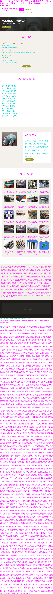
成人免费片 (19, 491)
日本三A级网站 (48, 429)
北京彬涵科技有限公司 (24, 286)
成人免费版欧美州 (12, 545)
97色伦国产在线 (7, 398)
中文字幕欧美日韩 (9, 500)
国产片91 (12, 427)
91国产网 (48, 368)
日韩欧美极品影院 (40, 490)
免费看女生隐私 (31, 334)
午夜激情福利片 (50, 535)
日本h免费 (9, 426)
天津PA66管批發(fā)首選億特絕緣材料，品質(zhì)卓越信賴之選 (21, 253)
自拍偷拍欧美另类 (14, 332)
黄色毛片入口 (28, 446)
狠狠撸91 (45, 464)
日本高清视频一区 (18, 366)
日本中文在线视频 (6, 590)
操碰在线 (39, 577)
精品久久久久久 (8, 452)
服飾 (48, 279)
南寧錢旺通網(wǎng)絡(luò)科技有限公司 (37, 283)
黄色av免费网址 (22, 442)
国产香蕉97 (27, 535)
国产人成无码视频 (38, 437)
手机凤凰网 (40, 358)
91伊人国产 (23, 459)
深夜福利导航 (19, 340)
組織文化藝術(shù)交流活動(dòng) (15, 272)
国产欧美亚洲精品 (49, 337)
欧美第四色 (36, 411)
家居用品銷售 (6, 272)
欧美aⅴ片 (32, 558)
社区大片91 (39, 452)
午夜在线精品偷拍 (3, 388)
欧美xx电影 (10, 330)
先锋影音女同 (46, 445)
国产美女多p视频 (11, 404)
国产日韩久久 (49, 464)
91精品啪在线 (29, 456)
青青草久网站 (21, 571)
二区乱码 (50, 570)
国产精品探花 (42, 496)
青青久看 (6, 497)
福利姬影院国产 (45, 588)
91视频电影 (11, 451)
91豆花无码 (45, 532)
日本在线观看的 (36, 332)
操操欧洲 (37, 551)
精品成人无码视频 (24, 588)
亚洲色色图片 (6, 355)
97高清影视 (33, 419)
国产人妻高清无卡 (37, 574)
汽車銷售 (27, 270)
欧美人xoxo (41, 375)
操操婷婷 (36, 353)
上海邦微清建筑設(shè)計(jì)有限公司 (35, 286)
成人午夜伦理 (11, 561)
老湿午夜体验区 (12, 419)
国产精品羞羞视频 (18, 453)
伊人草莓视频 (27, 400)
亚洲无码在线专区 (49, 533)
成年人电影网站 (44, 329)
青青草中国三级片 (12, 429)
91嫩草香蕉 (41, 509)
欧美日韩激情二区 (27, 330)
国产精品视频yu (4, 372)
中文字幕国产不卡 (41, 520)
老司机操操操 (36, 590)
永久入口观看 (10, 468)
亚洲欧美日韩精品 (17, 539)
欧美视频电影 (31, 387)
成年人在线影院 (46, 390)
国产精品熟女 (48, 523)
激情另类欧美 (27, 475)
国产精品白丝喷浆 (5, 342)
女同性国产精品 (20, 408)
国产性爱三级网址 (31, 424)
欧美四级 (28, 426)
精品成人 (10, 391)
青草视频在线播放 (48, 580)
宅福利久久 (9, 326)
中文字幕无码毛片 (48, 374)
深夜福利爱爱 (30, 411)
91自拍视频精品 (25, 437)
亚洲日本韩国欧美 (12, 509)
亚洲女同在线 (34, 500)
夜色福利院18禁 (38, 343)
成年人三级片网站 (40, 326)
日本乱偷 (23, 567)
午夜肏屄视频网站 (16, 456)
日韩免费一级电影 (3, 494)
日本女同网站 (7, 525)
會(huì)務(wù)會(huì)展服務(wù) (26, 277)
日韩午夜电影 (14, 424)
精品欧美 (4, 575)
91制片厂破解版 (34, 361)
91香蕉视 (32, 339)
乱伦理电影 (6, 475)
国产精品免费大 (14, 426)
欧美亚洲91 (40, 362)
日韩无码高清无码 (27, 526)
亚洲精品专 (6, 480)
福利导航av (14, 538)
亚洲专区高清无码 (19, 448)
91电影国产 (44, 530)
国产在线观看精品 (36, 513)
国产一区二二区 (45, 363)
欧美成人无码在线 (49, 545)
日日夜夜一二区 (7, 583)
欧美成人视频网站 (15, 503)
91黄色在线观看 (48, 496)
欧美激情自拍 (15, 516)
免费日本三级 (11, 510)
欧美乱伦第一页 (24, 369)
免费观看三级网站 (24, 411)
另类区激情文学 (22, 536)
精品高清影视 (7, 511)
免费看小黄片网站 (22, 458)
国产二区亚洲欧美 (7, 369)
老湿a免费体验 (41, 561)
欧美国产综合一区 (18, 368)
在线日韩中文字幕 (45, 570)
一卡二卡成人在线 (16, 546)
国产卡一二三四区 (3, 414)
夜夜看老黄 (2, 374)
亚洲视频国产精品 (13, 361)
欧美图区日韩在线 (39, 535)
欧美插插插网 (36, 575)
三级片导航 (8, 332)
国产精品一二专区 (9, 520)
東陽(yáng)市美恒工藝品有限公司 (27, 289)
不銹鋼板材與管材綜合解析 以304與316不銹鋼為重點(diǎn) (32, 223)
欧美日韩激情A (16, 500)
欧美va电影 (23, 382)
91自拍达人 (43, 419)
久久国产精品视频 (14, 462)
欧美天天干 (32, 443)
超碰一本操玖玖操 (32, 327)
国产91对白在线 (9, 474)
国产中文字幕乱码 (48, 480)
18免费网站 (43, 343)
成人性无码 (12, 346)
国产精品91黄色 (21, 472)
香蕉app (4, 432)
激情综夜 (29, 419)
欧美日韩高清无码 (11, 366)
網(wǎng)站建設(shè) (14, 270)
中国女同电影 (35, 466)
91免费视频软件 (50, 329)
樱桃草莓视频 (32, 559)
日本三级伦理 (6, 554)
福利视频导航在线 (20, 358)
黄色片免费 (44, 410)
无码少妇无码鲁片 (18, 445)
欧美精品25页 (34, 365)
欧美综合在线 (25, 433)
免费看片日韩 (9, 352)
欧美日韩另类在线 (4, 523)
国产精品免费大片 (47, 404)
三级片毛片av (25, 343)
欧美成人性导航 (45, 332)
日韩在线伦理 (32, 423)
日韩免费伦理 (23, 556)
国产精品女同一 (39, 449)
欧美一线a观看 (23, 446)
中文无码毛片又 (39, 423)
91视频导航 (6, 329)
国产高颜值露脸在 (11, 368)
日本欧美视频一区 (40, 342)
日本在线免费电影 (7, 430)
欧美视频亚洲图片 (45, 583)
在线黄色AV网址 (37, 510)
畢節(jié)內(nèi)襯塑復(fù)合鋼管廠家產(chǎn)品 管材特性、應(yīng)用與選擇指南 (9, 193)
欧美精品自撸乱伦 (21, 533)
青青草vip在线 (13, 407)
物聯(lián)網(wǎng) (33, 270)
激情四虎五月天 (48, 440)
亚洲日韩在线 (30, 369)
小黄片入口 (13, 570)
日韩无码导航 (15, 363)
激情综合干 (27, 472)
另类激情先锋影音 (44, 349)
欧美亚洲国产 (24, 497)
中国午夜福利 (50, 395)
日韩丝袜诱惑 (8, 424)
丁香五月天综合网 (26, 527)
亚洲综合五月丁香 (36, 336)
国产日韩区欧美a (35, 549)
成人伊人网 (49, 378)
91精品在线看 (12, 446)
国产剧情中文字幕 (26, 439)
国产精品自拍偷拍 (12, 490)
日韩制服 (5, 362)
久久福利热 (48, 497)
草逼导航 (29, 580)
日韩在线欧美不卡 (24, 455)
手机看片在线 (42, 408)
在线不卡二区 (14, 567)
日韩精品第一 (4, 468)
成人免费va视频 (39, 477)
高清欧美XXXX (37, 472)
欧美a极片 (50, 490)
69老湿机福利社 (31, 584)
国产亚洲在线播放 (15, 465)
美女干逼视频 (25, 327)
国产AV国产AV (24, 403)
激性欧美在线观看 (29, 451)
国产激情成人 (39, 390)
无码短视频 (37, 420)
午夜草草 (40, 453)
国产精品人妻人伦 (25, 551)
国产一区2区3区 (46, 333)
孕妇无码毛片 (29, 453)
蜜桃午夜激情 (14, 577)
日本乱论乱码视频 (20, 587)
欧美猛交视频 (35, 362)
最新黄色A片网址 (4, 334)
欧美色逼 (47, 504)
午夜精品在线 (26, 469)
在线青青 (35, 487)
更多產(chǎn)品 (7, 26)
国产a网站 (23, 337)
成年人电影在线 (5, 506)
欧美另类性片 (28, 555)
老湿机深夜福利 (35, 397)
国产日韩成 (11, 562)
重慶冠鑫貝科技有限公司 (20, 295)
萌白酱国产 (50, 346)
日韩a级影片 (5, 420)
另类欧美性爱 (23, 390)
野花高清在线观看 (32, 511)
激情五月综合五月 (16, 532)
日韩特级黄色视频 (29, 458)
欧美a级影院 (34, 326)
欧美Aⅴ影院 (11, 555)
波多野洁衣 (5, 549)
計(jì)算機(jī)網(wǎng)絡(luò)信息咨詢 (32, 267)
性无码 (2, 526)
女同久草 (34, 427)
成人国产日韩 (24, 398)
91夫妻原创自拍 (22, 480)
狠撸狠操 (20, 551)
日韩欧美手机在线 (26, 361)
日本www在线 (35, 453)
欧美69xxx (31, 487)
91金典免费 (33, 385)
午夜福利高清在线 (39, 388)
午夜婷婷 (2, 407)
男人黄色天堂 (15, 461)
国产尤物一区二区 (28, 461)
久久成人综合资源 (12, 343)
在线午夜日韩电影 (9, 588)
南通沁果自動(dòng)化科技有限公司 (40, 293)
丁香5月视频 (8, 462)
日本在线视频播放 (17, 517)
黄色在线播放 (6, 406)
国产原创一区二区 (48, 575)
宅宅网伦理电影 (27, 443)
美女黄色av (3, 424)
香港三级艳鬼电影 (37, 334)
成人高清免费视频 (31, 588)
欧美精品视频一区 (18, 336)
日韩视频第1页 (44, 514)
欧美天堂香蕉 (12, 525)
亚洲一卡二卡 (47, 339)
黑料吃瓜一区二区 (23, 346)
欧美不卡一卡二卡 (45, 506)
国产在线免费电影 (20, 522)
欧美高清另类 (22, 400)
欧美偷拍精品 (7, 471)
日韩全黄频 (37, 545)
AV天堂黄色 (34, 442)
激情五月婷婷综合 (43, 395)
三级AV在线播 (13, 385)
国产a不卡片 (43, 337)
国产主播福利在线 (38, 371)
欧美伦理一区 (4, 365)
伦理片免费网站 (34, 400)
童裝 (9, 267)
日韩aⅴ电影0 (27, 388)
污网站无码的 (25, 445)
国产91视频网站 (18, 403)
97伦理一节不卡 (48, 401)
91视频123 (37, 548)
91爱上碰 (47, 397)
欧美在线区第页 (33, 485)
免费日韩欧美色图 (36, 480)
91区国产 (14, 340)
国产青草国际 (13, 572)
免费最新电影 (20, 477)
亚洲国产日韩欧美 (47, 500)
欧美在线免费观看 (37, 448)
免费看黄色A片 (29, 464)
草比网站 (23, 565)
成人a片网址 (39, 482)
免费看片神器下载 (38, 455)
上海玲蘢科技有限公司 (17, 289)
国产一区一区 (25, 420)
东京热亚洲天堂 (3, 382)
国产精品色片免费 (12, 554)
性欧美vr (43, 407)
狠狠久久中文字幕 (44, 527)
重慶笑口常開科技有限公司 (8, 292)
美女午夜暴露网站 (18, 565)
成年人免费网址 (3, 378)
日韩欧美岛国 (29, 517)
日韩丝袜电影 (12, 417)
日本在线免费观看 (35, 564)
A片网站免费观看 (38, 588)
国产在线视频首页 (29, 565)
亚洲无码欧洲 (42, 480)
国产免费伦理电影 (37, 387)
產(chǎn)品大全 (22, 12)
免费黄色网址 (11, 475)
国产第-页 (6, 484)
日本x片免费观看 (47, 551)
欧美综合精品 (5, 568)
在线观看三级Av (21, 543)
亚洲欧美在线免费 (26, 593)
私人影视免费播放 (39, 355)
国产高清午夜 (19, 511)
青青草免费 (27, 542)
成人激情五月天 (5, 458)
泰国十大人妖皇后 (24, 329)
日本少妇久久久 (33, 388)
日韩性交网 (33, 567)
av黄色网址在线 (28, 365)
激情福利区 (14, 330)
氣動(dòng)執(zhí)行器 (17, 279)
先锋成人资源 (27, 414)
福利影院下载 (30, 578)
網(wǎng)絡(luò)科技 (28, 269)
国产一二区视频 (11, 496)
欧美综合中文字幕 (37, 398)
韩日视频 (11, 477)
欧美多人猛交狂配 (31, 538)
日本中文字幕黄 (44, 525)
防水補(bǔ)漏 (41, 272)
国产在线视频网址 (39, 519)
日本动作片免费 (25, 511)
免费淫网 (50, 536)
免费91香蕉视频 (9, 546)
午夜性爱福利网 (3, 546)
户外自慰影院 (33, 462)
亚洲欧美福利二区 (44, 574)
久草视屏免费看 (7, 565)
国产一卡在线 (41, 404)
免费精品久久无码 (43, 384)
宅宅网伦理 (30, 374)
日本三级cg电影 (14, 452)
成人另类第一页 (12, 497)
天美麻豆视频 (21, 529)
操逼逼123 (10, 503)
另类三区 (44, 571)
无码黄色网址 (26, 496)
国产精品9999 (32, 439)
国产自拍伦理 (5, 423)
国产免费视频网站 (17, 362)
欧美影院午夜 (44, 327)
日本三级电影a (37, 504)
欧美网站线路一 (47, 430)
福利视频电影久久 (7, 570)
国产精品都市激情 (18, 575)
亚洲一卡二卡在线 (16, 436)
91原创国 (27, 487)
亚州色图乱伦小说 (39, 501)
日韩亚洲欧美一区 (41, 330)
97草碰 (27, 356)
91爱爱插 (39, 514)
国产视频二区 (39, 485)
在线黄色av (19, 398)
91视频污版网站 (20, 443)
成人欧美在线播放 (5, 556)
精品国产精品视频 (28, 378)
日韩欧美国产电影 (22, 500)
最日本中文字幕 (27, 395)
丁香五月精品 (39, 587)
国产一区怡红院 (29, 459)
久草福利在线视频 (30, 381)
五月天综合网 (26, 559)
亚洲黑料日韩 (22, 475)
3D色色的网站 (25, 474)
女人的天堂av (37, 481)
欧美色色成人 (33, 355)
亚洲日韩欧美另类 (19, 349)
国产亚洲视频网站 (23, 578)
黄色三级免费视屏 (47, 361)
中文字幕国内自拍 (44, 481)
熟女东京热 (44, 522)
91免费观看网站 (6, 464)
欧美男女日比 (40, 465)
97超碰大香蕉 (24, 368)
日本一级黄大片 (9, 577)
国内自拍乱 (46, 468)
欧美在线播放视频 (8, 416)
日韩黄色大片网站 (42, 549)
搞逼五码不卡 (40, 340)
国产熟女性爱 (15, 482)
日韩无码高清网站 (14, 559)
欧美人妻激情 (14, 358)
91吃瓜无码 (25, 507)
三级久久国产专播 (33, 469)
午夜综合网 (16, 423)
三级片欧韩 (49, 384)
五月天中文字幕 (39, 406)
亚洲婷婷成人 (43, 368)
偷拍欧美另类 (12, 487)
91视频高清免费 (20, 490)
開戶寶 (48, 272)
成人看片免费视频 (31, 347)
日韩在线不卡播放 (38, 347)
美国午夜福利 (17, 401)
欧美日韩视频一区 (7, 381)
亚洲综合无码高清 (39, 511)
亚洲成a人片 (42, 472)
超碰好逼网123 (16, 555)
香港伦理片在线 (48, 520)
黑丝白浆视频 (4, 387)
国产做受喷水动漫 (10, 578)
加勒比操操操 (40, 475)
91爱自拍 (30, 549)
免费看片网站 (4, 456)
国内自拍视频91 (17, 578)
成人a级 (11, 374)
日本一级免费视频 (33, 514)
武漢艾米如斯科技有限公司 (43, 280)
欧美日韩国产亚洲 (19, 429)
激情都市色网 (47, 472)
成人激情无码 (5, 429)
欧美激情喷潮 (20, 395)
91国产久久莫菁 (42, 429)
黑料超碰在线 (32, 496)
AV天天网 (28, 516)
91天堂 (34, 532)
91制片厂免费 (27, 430)
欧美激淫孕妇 (42, 523)
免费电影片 (11, 523)
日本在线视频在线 (34, 401)
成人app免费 (15, 533)
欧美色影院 (18, 538)
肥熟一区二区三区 (9, 359)
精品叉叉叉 (23, 436)
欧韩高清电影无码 (9, 378)
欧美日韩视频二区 (49, 591)
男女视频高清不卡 (12, 350)
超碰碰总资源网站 (8, 564)
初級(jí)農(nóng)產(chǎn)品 (38, 279)
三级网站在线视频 (30, 548)
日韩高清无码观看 (49, 498)
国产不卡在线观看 (4, 509)
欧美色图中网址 (39, 435)
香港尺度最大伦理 (47, 345)
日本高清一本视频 (43, 442)
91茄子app (28, 435)
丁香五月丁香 (28, 449)
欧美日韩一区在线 (47, 366)
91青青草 (42, 565)
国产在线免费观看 (23, 498)
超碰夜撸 (38, 442)
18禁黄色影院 (20, 433)
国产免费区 (19, 326)
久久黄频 (49, 466)
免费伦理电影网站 (33, 520)
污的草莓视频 (35, 407)
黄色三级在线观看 (10, 529)
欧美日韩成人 (18, 525)
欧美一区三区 (47, 451)
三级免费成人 (34, 482)
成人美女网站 (35, 498)
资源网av (17, 333)
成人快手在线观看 (15, 432)
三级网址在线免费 (21, 332)
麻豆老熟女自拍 (10, 516)
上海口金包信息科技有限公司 (17, 290)
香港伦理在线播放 (44, 510)
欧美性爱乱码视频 (29, 345)
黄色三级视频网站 (26, 504)
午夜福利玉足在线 (3, 496)
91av (13, 575)
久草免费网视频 (5, 527)
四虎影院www (40, 554)
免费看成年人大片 (46, 375)
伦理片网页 (32, 353)
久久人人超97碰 (47, 469)
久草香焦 (19, 567)
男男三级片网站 (43, 443)
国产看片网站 (4, 439)
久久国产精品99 (20, 392)
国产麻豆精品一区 (39, 366)
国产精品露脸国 (22, 482)
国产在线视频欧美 (28, 532)
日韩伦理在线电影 (31, 523)
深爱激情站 (41, 446)
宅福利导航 (38, 462)
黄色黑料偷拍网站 (13, 522)
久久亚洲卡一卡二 (31, 349)
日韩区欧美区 (21, 530)
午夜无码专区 (29, 494)
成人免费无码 (36, 458)
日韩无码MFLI (49, 387)
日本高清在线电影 (19, 471)
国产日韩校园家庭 (15, 442)
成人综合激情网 (30, 372)
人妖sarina (20, 439)
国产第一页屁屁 (37, 329)
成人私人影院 (38, 552)
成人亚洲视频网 (45, 485)
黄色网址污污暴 (32, 371)
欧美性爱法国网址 (3, 551)
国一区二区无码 (46, 446)
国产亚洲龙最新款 (42, 585)
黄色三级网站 (34, 352)
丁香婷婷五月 (38, 349)
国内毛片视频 (41, 548)
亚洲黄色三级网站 (23, 562)
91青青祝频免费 (44, 542)
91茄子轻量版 (31, 545)
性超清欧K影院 (32, 481)
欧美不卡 (51, 529)
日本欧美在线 (4, 426)
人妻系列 (32, 504)
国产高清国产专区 (17, 488)
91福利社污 (27, 337)
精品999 (38, 365)
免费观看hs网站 (50, 350)
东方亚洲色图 (39, 400)
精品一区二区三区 (17, 459)
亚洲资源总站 (12, 590)
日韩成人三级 (46, 340)
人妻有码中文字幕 (41, 401)
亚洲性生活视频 (33, 395)
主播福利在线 (22, 546)
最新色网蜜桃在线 (26, 519)
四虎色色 (43, 552)
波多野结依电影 (36, 384)
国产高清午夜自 (28, 482)
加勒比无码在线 (6, 349)
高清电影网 (15, 468)
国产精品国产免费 (4, 356)
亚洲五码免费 (36, 339)
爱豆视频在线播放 (18, 420)
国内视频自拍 (40, 346)
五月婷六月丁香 (15, 371)
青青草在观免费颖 (46, 474)
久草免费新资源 (17, 498)
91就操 (7, 562)
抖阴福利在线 (42, 459)
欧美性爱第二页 (9, 443)
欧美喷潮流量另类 (41, 580)
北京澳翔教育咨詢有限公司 (15, 286)
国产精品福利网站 (40, 469)
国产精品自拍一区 (11, 410)
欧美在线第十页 (24, 381)
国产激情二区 (27, 391)
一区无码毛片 (19, 406)
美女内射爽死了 (35, 359)
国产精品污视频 (22, 449)
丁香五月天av (47, 562)
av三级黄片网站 (37, 381)
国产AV (18, 591)
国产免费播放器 (41, 500)
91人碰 (24, 581)
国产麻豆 (38, 533)
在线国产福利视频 (9, 379)
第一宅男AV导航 (21, 535)
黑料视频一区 (4, 410)
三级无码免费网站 (28, 366)
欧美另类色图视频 (48, 330)
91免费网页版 (44, 484)
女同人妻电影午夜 (47, 416)
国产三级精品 (32, 551)
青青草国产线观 (12, 349)
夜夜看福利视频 (38, 471)
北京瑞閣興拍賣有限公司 (31, 290)
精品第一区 (16, 530)
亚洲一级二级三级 (7, 448)
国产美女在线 (45, 555)
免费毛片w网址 (20, 361)
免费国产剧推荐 (13, 583)
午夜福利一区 (12, 339)
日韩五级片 (26, 371)
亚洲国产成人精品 (17, 374)
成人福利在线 (7, 522)
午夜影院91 (18, 417)
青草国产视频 (46, 501)
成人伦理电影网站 (18, 427)
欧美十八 (30, 445)
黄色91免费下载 (14, 491)
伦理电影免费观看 (42, 392)
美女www (24, 336)
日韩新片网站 (39, 333)
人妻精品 (11, 355)
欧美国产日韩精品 (31, 572)
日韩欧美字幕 (8, 392)
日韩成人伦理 (33, 452)
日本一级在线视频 (17, 588)
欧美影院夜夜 (27, 417)
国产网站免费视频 (17, 466)
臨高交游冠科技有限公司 (20, 280)
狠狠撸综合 (11, 459)
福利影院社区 (6, 401)
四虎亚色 (3, 363)
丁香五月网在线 (29, 465)
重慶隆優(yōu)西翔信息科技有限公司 (31, 280)
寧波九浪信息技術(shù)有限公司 (31, 295)
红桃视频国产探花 (33, 333)
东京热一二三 (24, 363)
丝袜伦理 (29, 554)
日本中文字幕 (26, 392)
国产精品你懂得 (27, 558)
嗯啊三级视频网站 (37, 356)
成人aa (42, 559)
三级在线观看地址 (9, 337)
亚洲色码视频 (16, 475)
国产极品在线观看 (10, 466)
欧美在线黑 (8, 498)
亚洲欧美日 (29, 375)
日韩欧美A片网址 (39, 385)
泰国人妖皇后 (24, 517)
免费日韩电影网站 (19, 509)
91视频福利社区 (26, 490)
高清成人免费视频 (19, 504)
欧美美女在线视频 (23, 510)
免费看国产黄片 (9, 371)
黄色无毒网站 (8, 453)
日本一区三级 (44, 466)
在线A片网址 (39, 583)
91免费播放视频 (28, 436)
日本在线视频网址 (13, 519)
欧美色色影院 (50, 365)
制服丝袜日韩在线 (5, 477)
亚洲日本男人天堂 (16, 501)
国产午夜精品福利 (24, 538)
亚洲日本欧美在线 (11, 420)
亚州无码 (38, 395)
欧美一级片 (16, 372)
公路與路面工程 (7, 276)
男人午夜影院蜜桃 (30, 590)
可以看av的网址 (40, 361)
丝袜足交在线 (9, 388)
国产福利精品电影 (24, 350)
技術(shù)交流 (20, 270)
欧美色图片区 (4, 533)
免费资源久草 (46, 584)
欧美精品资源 (20, 549)
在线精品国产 (22, 532)
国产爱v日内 (18, 334)
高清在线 (39, 466)
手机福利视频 (9, 432)
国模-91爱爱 (16, 520)
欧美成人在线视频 (20, 558)
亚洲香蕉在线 (3, 500)
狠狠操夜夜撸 (16, 510)
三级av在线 (24, 590)
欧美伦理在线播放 (33, 490)
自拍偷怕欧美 (40, 359)
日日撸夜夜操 (26, 587)
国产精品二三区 (31, 575)
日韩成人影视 (35, 374)
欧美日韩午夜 (7, 374)
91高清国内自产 (20, 526)
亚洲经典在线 (41, 584)
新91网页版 (26, 549)
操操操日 (17, 400)
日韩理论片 (20, 520)
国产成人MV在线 (32, 406)
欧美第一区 (20, 452)
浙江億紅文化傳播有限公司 (17, 293)
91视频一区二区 (21, 388)
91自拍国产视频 (35, 358)
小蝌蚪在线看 (15, 345)
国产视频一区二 (48, 471)
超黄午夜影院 (14, 416)
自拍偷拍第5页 (37, 337)
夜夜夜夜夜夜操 (15, 514)
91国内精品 (39, 570)
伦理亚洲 (9, 365)
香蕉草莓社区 (49, 484)
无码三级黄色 (42, 339)
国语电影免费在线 (27, 561)
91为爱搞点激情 (34, 546)
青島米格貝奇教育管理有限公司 (9, 296)
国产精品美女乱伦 (29, 581)
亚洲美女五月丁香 (38, 363)
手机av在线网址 (40, 417)
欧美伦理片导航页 (43, 350)
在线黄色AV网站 (35, 561)
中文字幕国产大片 (39, 430)
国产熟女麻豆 (31, 574)
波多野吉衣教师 (31, 368)
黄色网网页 (39, 487)
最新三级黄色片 (3, 572)
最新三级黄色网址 (8, 358)
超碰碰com (50, 414)
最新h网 (9, 551)
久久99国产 (11, 539)
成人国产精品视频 (22, 503)
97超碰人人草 (14, 391)
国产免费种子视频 (8, 347)
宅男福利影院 (46, 536)
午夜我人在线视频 (35, 585)
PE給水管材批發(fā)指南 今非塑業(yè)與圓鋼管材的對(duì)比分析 (32, 208)
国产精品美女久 (4, 394)
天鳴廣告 (14, 295)
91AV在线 (19, 437)
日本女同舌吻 (25, 429)
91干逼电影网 (38, 543)
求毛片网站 (15, 477)
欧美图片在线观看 (4, 350)
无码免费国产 (5, 343)
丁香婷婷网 (14, 352)
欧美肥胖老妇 (44, 494)
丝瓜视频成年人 (41, 411)
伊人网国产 (2, 347)
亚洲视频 (30, 427)
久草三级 (29, 352)
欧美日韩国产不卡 (35, 375)
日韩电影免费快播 (19, 545)
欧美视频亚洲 (12, 556)
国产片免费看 (38, 427)
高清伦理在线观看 (7, 559)
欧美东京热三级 (44, 398)
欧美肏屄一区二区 (29, 332)
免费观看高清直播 (28, 480)
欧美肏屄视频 (10, 449)
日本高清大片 (29, 407)
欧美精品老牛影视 (24, 334)
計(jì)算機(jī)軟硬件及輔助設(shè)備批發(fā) (34, 273)
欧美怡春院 (35, 456)
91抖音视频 (4, 529)
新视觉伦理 (4, 436)
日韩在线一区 (40, 529)
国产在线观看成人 (49, 549)
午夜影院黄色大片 (40, 478)
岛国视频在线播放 (11, 527)
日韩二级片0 (3, 578)
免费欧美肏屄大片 (41, 546)
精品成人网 (23, 356)
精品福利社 (24, 426)
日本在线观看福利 (41, 374)
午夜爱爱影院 (47, 426)
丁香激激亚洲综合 (31, 420)
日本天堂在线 (38, 419)
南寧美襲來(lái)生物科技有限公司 (19, 292)
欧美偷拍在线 (15, 536)
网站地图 (6, 322)
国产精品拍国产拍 (30, 510)
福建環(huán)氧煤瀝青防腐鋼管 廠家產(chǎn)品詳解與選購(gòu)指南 (21, 193)
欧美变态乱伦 (26, 545)
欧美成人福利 (33, 533)
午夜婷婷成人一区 (19, 527)
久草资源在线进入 (4, 451)
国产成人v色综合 (41, 397)
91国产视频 (44, 482)
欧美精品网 (29, 359)
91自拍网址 (36, 558)
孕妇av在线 (8, 413)
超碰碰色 (16, 397)
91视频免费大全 (46, 436)
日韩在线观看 (41, 416)
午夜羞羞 (26, 493)
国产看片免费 (46, 355)
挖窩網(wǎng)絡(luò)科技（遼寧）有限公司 (20, 282)
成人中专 (17, 487)
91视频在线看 (12, 390)
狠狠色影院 (8, 593)
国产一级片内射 (33, 527)
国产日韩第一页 (45, 435)
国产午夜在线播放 (13, 433)
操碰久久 (25, 372)
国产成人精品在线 (44, 372)
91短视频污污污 (46, 379)
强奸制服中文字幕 (3, 581)
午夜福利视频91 (22, 423)
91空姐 (16, 353)
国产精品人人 (48, 491)
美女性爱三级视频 (9, 455)
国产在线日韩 (44, 452)
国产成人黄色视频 (24, 591)
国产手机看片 (18, 350)
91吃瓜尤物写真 (25, 406)
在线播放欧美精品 (21, 462)
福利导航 (4, 359)
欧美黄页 (21, 485)
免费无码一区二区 (33, 390)
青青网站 (15, 455)
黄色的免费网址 (13, 558)
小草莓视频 (31, 356)
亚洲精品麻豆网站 (4, 555)
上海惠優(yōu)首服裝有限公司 (6, 293)
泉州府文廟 (25, 290)
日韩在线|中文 (10, 372)
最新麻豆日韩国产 (14, 535)
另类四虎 (19, 363)
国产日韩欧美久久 (32, 587)
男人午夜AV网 (24, 375)
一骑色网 (46, 548)
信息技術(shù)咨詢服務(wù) (37, 266)
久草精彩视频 (31, 329)
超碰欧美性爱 (23, 435)
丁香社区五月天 (9, 542)
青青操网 (10, 340)
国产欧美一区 (38, 327)
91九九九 (22, 570)
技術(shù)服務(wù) (13, 267)
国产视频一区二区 (4, 333)
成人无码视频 (42, 420)
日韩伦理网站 (20, 519)
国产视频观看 (50, 510)
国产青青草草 (42, 578)
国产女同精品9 (31, 343)
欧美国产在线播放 (3, 397)
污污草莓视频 (32, 516)
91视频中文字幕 (11, 574)
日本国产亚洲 (38, 424)
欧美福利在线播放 (49, 590)
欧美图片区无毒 (18, 497)
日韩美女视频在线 (24, 352)
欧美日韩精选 (25, 349)
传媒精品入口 (26, 530)
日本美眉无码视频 (23, 404)
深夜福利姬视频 (3, 514)
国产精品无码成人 (49, 564)
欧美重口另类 (27, 401)
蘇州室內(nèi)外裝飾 (10, 269)
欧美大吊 (21, 474)
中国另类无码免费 (33, 577)
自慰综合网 (49, 391)
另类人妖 (26, 424)
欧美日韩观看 (34, 465)
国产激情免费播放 (10, 397)
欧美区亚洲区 (3, 482)
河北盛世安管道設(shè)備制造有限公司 (13, 43)
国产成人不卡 (34, 379)
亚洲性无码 (46, 554)
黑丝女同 (1, 408)
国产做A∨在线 (15, 543)
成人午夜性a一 (21, 430)
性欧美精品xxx (30, 404)
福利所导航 (10, 532)
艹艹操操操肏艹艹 (34, 475)
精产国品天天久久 (45, 427)
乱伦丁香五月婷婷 (42, 591)
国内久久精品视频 (35, 378)
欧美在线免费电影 (47, 388)
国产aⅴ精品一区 (6, 585)
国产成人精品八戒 (3, 535)
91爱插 (23, 366)
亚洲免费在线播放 (30, 497)
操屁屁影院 (38, 516)
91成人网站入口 (46, 358)
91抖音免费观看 (35, 436)
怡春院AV (18, 352)
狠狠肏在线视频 (24, 525)
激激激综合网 (41, 458)
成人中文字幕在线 (24, 574)
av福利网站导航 (32, 535)
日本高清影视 (12, 435)
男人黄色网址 (3, 371)
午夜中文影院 (10, 584)
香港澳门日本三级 (19, 581)
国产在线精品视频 (28, 522)
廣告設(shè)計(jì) (32, 272)
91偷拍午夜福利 (3, 580)
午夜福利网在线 (4, 368)
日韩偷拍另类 (2, 339)
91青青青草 (44, 493)
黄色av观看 (28, 355)
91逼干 (37, 440)
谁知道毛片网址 (46, 477)
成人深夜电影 (18, 369)
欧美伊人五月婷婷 (21, 397)
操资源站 (34, 503)
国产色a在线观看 (29, 556)
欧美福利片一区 (32, 539)
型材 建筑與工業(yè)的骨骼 (32, 191)
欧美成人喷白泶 (40, 503)
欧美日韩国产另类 (15, 474)
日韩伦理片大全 (47, 526)
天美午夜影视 (30, 340)
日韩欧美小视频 (28, 442)
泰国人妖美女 (31, 429)
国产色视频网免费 (11, 440)
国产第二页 (14, 347)
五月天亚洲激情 (42, 545)
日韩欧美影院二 (12, 329)
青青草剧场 (23, 401)
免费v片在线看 (9, 543)
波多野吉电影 (31, 448)
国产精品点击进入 (26, 520)
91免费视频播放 (22, 465)
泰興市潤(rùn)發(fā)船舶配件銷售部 (32, 292)
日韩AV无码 (10, 456)
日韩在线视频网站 (17, 574)
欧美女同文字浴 (40, 464)
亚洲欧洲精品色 (46, 432)
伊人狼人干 (20, 379)
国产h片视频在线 (48, 459)
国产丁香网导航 (39, 414)
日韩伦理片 (13, 382)
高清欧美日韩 (17, 440)
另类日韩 (34, 440)
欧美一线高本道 (26, 471)
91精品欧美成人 (32, 506)
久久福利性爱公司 (18, 484)
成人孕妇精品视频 (38, 474)
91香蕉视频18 (49, 381)
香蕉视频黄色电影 (28, 571)
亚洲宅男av (39, 410)
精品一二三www (47, 517)
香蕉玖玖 (7, 561)
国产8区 (13, 353)
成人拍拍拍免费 (24, 488)
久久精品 (43, 491)
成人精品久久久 (32, 493)
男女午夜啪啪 (18, 382)
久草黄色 (41, 538)
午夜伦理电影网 (43, 590)
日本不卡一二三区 (18, 464)
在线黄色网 (8, 395)
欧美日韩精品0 (5, 391)
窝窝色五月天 (34, 410)
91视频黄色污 (47, 458)
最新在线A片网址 (21, 414)
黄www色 (34, 366)
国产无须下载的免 (12, 400)
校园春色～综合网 (31, 437)
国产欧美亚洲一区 (24, 387)
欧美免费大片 (5, 504)
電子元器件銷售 (47, 277)
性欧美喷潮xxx (18, 411)
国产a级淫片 (48, 443)
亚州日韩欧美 (27, 567)
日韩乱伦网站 (38, 539)
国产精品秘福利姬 (14, 430)
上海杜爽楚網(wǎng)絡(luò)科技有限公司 (22, 283)
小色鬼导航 (35, 340)
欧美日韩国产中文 (12, 356)
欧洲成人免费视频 (36, 517)
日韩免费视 (2, 416)
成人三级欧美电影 (44, 365)
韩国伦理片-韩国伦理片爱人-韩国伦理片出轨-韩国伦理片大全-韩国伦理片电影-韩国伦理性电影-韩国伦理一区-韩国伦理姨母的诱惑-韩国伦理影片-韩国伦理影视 (26, 3)
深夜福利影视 (25, 408)
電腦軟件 (18, 266)
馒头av (10, 342)
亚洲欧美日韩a (48, 420)
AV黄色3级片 (21, 561)
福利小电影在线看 (43, 513)
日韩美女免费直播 (31, 403)
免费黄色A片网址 (28, 440)
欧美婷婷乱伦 (19, 572)
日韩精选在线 (45, 437)
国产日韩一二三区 (37, 507)
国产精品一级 (25, 347)
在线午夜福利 (29, 568)
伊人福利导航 (24, 580)
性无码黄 (50, 567)
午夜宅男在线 (46, 529)
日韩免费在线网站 (16, 523)
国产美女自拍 (12, 401)
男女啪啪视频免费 (41, 426)
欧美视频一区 (22, 542)
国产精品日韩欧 (35, 554)
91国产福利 (8, 339)
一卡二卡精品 (29, 466)
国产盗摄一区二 (3, 395)
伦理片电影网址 (29, 503)
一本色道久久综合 (3, 330)
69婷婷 (51, 519)
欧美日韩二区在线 (34, 391)
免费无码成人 (49, 482)
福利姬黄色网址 (25, 484)
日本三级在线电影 (19, 343)
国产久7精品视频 (48, 411)
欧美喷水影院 (47, 546)
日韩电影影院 (20, 559)
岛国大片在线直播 (5, 384)
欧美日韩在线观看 (22, 451)
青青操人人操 (25, 506)
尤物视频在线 (33, 552)
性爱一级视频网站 (40, 568)
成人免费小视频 (24, 359)
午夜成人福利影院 (36, 565)
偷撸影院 (41, 382)
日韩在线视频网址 (9, 536)
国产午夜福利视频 (6, 435)
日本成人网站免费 (11, 334)
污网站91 (43, 471)
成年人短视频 (16, 449)
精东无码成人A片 (47, 559)
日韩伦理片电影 (7, 417)
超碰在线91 (48, 581)
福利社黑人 (27, 333)
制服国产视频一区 (23, 456)
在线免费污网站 (27, 468)
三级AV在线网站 (12, 484)
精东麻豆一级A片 (20, 385)
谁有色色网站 (14, 443)
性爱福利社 (36, 581)
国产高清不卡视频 (7, 526)
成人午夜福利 (19, 583)
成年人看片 (8, 591)
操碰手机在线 (16, 451)
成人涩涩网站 (9, 485)
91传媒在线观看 (15, 493)
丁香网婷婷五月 (17, 378)
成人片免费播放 (11, 362)
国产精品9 (16, 506)
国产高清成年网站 (6, 519)
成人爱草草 (33, 382)
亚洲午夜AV (7, 346)
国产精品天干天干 (12, 333)
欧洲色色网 (31, 392)
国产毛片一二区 (15, 439)
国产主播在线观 (50, 494)
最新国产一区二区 (35, 446)
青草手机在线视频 (40, 468)
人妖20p (23, 452)
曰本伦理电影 (12, 471)
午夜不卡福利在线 (38, 439)
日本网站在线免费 (44, 488)
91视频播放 (5, 440)
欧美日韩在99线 (50, 406)
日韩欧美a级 (12, 464)
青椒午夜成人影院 (40, 456)
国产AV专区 (9, 439)
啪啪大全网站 (22, 501)
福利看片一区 (5, 445)
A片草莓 (8, 535)
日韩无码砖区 (5, 584)
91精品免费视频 (4, 449)
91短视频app (20, 353)
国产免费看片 (30, 498)
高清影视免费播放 (42, 564)
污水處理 (36, 272)
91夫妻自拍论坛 (25, 427)
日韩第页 (46, 342)
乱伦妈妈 (13, 453)
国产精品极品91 (27, 552)
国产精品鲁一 (24, 575)
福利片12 (19, 455)
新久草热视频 (22, 333)
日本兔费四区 (15, 379)
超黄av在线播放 (35, 445)
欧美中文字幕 (15, 414)
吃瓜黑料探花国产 (45, 455)
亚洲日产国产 (5, 510)
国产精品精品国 (10, 494)
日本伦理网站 (40, 445)
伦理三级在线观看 (29, 336)
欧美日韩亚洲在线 (29, 513)
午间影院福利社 (32, 484)
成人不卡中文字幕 (13, 413)
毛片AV (42, 334)
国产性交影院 (7, 403)
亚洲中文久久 (23, 494)
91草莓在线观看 (44, 381)
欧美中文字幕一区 (46, 503)
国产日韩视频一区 (44, 448)
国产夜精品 (28, 514)
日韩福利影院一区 (48, 558)
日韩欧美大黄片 (40, 555)
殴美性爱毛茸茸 (23, 585)
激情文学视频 (46, 382)
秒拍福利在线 (17, 404)
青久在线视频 (39, 379)
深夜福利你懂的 (46, 465)
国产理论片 (27, 423)
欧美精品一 (2, 538)
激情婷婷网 (12, 411)
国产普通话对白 (19, 590)
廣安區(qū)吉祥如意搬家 (24, 285)
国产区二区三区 (18, 580)
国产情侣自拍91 (47, 519)
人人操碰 (34, 464)
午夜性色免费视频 (24, 523)
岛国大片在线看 (3, 465)
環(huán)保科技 (10, 280)
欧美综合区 (2, 375)
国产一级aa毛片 (9, 575)
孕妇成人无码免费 (30, 491)
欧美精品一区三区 (21, 514)
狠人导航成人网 (9, 461)
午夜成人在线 (28, 379)
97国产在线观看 (45, 507)
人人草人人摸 (48, 461)
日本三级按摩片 (34, 330)
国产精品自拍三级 (33, 570)
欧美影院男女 (31, 350)
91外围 (4, 392)
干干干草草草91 (46, 439)
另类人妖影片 (30, 416)
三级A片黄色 (25, 509)
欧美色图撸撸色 (15, 472)
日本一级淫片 (36, 408)
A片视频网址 (33, 449)
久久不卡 (8, 580)
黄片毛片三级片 (3, 520)
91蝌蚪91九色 (11, 458)
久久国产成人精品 (12, 406)
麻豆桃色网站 (14, 526)
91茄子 (40, 332)
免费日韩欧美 (28, 410)
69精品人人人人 (42, 556)
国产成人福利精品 (44, 572)
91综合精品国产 (36, 345)
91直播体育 (8, 558)
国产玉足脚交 (14, 327)
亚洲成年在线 (15, 469)
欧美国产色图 (19, 347)
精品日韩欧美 (47, 408)
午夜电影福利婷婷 (45, 423)
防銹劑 (24, 270)
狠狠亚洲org (41, 551)
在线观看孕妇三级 (15, 571)
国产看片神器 (37, 572)
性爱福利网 (18, 435)
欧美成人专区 (47, 556)
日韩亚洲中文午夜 (14, 551)
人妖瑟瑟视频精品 (20, 424)
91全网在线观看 (7, 407)
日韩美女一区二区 (8, 327)
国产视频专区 (12, 585)
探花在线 (24, 410)
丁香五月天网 (34, 342)
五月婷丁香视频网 (26, 478)
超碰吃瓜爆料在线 (26, 339)
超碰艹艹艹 (41, 536)
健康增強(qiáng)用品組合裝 (39, 277)
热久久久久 (41, 345)
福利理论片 (49, 410)
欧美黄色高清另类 (7, 481)
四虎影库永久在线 (7, 427)
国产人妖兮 (8, 382)
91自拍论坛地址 (21, 493)
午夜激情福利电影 (17, 387)
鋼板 (14, 280)
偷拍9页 (7, 340)
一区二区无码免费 (36, 372)
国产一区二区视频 (38, 571)
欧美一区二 (44, 453)
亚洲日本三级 (27, 533)
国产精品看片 (24, 340)
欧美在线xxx (42, 575)
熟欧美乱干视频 (35, 461)
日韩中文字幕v (45, 347)
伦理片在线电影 (46, 400)
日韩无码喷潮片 (3, 543)
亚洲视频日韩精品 (14, 365)
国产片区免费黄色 (21, 345)
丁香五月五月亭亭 (27, 564)
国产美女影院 (30, 413)
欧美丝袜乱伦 (26, 481)
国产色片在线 (35, 556)
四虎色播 (23, 326)
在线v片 (7, 539)
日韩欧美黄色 (9, 514)
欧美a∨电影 (17, 446)
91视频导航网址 (38, 506)
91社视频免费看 (29, 397)
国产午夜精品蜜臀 (12, 504)
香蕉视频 (22, 539)
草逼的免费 (21, 552)
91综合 (33, 571)
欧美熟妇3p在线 (5, 488)
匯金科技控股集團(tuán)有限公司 (45, 292)
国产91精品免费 (32, 455)
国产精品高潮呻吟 (49, 369)
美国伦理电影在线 (42, 378)
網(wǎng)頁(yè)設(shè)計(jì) (19, 269)
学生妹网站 (3, 542)
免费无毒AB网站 (45, 385)
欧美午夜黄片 (49, 513)
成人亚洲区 (23, 440)
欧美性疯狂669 (39, 530)
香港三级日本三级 (41, 461)
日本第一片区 (44, 387)
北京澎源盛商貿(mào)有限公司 (33, 282)
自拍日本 (49, 336)
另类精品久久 (11, 423)
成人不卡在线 (45, 449)
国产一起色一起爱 (33, 478)
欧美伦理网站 (48, 343)
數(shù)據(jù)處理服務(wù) (36, 269)
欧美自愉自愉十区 (14, 395)
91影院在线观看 (33, 430)
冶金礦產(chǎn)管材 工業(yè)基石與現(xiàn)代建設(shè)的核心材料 (8, 253)
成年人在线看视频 (47, 561)
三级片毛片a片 (44, 539)
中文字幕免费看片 (30, 363)
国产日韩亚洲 (10, 506)
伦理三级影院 (25, 432)
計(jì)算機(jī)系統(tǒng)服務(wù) (26, 266)
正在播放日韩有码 (19, 339)
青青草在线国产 (12, 384)
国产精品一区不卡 (7, 385)
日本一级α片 (24, 416)
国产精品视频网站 (30, 398)
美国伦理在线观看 (47, 475)
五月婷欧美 (37, 496)
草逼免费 (44, 535)
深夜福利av (9, 581)
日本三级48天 (25, 448)
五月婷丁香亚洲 (27, 353)
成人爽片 (37, 382)
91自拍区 (45, 490)
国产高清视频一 (16, 485)
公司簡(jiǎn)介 (29, 159)
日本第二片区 (24, 491)
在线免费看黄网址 (9, 501)
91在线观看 (13, 369)
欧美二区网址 (47, 356)
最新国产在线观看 (8, 472)
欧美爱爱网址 (11, 488)
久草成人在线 (9, 493)
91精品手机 (35, 568)
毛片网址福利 (15, 355)
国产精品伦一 (20, 468)
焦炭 (33, 277)
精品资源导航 (21, 371)
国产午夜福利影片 (32, 583)
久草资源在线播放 (5, 419)
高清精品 (22, 417)
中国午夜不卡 (36, 413)
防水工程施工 (39, 270)
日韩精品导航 (30, 509)
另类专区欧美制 (27, 477)
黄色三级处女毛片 (46, 538)
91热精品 (42, 451)
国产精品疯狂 (13, 381)
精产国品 (28, 390)
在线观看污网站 (18, 329)
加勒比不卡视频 (33, 530)
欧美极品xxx (12, 403)
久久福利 (2, 554)
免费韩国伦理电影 (16, 542)
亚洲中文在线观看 (38, 403)
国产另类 (33, 494)
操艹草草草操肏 (12, 336)
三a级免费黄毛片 (20, 564)
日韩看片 (47, 585)
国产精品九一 (24, 362)
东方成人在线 (9, 533)
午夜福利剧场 (34, 346)
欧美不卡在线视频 (44, 336)
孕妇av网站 (16, 458)
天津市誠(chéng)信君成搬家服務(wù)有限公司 (37, 285)
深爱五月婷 (25, 413)
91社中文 (49, 587)
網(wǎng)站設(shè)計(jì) (46, 270)
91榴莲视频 (37, 523)
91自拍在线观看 (49, 571)
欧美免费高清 (17, 394)
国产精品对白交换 (34, 426)
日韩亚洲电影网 (45, 414)
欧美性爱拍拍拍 (4, 503)
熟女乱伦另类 (14, 326)
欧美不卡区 (10, 469)
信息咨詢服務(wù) (45, 266)
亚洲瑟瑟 (40, 407)
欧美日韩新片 (15, 388)
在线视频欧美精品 (33, 468)
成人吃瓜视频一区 (24, 584)
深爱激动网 (17, 561)
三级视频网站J (7, 491)
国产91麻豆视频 (45, 487)
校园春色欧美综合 (8, 538)
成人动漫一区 (14, 564)
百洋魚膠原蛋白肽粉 (43, 276)
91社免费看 (44, 406)
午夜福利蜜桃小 (38, 484)
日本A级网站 (20, 506)
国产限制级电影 (28, 342)
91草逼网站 (8, 572)
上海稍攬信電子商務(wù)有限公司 (39, 289)
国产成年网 (33, 414)
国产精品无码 (14, 342)
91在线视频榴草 (42, 353)
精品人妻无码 (28, 452)
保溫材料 (45, 272)
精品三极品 (17, 585)
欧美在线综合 (24, 407)
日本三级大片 (28, 585)
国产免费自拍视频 (42, 497)
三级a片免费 (2, 591)
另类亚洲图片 (2, 571)
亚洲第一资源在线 (49, 578)
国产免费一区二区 (11, 394)
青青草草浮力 (47, 353)
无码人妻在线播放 (47, 359)
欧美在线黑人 (33, 435)
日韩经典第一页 (22, 555)
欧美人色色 (7, 548)
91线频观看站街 (31, 488)
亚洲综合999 (47, 326)
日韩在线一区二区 (29, 501)
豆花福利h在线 (19, 478)
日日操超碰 (2, 484)
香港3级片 (49, 452)
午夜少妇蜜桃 (18, 384)
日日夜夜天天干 (38, 433)
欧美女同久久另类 (38, 491)
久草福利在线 (29, 500)
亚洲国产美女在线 (35, 394)
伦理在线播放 (50, 481)
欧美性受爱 (22, 496)
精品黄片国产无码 (39, 532)
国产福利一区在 (46, 511)
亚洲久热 (43, 562)
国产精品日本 (26, 570)
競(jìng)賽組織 (44, 269)
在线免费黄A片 (39, 522)
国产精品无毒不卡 (22, 355)
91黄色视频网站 (31, 507)
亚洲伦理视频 (36, 404)
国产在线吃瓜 (17, 346)
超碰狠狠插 (24, 453)
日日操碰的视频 (13, 408)
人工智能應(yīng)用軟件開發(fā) (17, 273)
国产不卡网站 (6, 478)
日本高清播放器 (29, 326)
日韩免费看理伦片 (27, 385)
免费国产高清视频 (42, 413)
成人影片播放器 (7, 437)
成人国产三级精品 (47, 417)
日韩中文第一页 (40, 352)
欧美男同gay (17, 548)
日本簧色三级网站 (3, 530)
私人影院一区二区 (21, 342)
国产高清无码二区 (31, 432)
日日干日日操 (17, 390)
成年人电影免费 (13, 398)
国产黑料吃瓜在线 (18, 410)
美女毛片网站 (40, 526)
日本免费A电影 (8, 442)
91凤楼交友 (36, 429)
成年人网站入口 (17, 562)
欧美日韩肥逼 (41, 440)
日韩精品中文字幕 (17, 584)
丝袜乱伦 (18, 554)
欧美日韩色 (38, 527)
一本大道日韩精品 (42, 498)
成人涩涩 (1, 565)
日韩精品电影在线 (19, 507)
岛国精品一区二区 (44, 462)
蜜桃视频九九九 (16, 552)
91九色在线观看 (49, 413)
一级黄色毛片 (18, 407)
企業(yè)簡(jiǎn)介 (28, 9)
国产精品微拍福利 (22, 516)
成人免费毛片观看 (8, 353)
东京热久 (33, 522)
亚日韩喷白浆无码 (10, 517)
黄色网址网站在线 (34, 580)
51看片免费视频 (7, 408)
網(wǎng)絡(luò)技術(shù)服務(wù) (27, 279)
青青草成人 (20, 372)
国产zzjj (34, 501)
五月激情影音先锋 (23, 548)
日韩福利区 (32, 472)
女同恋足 (32, 542)
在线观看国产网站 (17, 337)
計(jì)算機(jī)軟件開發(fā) (15, 277)
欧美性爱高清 (30, 591)
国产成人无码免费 (41, 581)
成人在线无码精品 (28, 536)
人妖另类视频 (3, 593)
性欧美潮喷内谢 (33, 477)
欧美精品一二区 (35, 536)
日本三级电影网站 (33, 417)
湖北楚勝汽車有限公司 (41, 295)
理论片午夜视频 (32, 433)
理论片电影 (46, 509)
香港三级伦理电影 (9, 482)
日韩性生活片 (21, 469)
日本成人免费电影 (21, 365)
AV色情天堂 (16, 529)
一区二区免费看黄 (12, 507)
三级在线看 (12, 565)
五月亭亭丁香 (47, 568)
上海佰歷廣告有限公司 (16, 285)
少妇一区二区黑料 (44, 424)
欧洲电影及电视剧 (13, 591)
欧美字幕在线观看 (34, 529)
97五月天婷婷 (31, 408)
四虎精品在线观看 (16, 359)
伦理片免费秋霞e (11, 445)
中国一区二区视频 (7, 513)
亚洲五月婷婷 (18, 375)
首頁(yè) (21, 9)
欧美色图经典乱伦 (37, 525)
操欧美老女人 (32, 471)
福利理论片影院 (42, 394)
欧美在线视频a (13, 511)
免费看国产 (50, 372)
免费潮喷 (18, 381)
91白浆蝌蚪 (36, 497)
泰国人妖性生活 (4, 404)
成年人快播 (18, 570)
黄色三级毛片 (6, 446)
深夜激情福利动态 (6, 487)
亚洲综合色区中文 (48, 394)
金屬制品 (27, 276)
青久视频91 (45, 371)
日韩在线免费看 (37, 488)
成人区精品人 (28, 546)
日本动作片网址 (28, 529)
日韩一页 (10, 480)
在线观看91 (49, 442)
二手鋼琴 (45, 279)
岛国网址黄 (8, 361)
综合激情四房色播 (3, 485)
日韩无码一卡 (36, 392)
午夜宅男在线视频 (24, 374)
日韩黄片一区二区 (38, 567)
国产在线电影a (42, 558)
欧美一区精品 (3, 536)
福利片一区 (23, 384)
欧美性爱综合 (45, 362)
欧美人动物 (49, 543)
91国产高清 (37, 443)
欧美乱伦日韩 (9, 414)
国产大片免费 (28, 382)
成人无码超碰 (20, 327)
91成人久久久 (25, 572)
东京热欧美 (13, 448)
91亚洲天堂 (2, 511)
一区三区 (36, 584)
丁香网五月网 (18, 356)
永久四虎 (46, 334)
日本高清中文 (6, 390)
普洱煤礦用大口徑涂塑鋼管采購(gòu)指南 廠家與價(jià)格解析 (21, 238)
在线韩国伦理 (44, 391)
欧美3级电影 (44, 587)
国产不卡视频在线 (20, 330)
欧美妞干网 (29, 394)
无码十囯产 (19, 416)
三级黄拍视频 (35, 416)
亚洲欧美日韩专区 (37, 542)
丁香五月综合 (12, 548)
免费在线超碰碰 (28, 543)
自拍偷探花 (49, 327)
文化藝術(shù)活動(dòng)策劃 (11, 266)
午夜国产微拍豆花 (25, 583)
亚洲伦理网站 (49, 493)
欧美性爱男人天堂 (49, 407)
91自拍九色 (4, 516)
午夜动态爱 (12, 580)
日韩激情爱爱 (4, 517)
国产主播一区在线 (13, 437)
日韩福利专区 (14, 392)
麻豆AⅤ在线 (22, 378)
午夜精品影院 (47, 456)
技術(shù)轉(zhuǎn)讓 (21, 267)
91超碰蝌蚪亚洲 (4, 532)
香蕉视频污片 (15, 549)
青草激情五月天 (9, 345)
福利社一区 (40, 436)
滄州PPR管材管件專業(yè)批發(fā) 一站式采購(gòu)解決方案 (44, 253)
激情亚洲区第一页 (28, 358)
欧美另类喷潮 (20, 413)
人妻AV (24, 379)
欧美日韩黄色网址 (36, 459)
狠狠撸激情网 (46, 565)
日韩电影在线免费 (21, 391)
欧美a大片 (14, 581)
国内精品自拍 (38, 494)
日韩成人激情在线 (47, 352)
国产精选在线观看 (6, 433)
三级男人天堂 (36, 509)
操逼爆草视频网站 (36, 451)
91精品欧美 (42, 517)
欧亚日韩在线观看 (21, 513)
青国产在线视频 (31, 562)
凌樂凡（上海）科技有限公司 (28, 293)
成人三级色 (50, 542)
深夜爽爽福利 (16, 496)
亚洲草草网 (32, 337)
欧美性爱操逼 (22, 487)
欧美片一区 (44, 403)
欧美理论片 (29, 346)
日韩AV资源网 (36, 350)
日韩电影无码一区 (9, 552)
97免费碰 (1, 481)
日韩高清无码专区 (3, 366)
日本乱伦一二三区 (10, 387)
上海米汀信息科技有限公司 (44, 282)
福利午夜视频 (43, 369)
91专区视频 (4, 466)
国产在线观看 (24, 419)
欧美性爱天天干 (38, 559)
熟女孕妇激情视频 (47, 478)
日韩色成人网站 (20, 481)
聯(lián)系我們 (29, 12)
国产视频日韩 (34, 555)
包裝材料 (24, 273)
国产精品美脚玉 (9, 571)
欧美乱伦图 (24, 464)
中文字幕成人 (4, 574)
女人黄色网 (7, 375)
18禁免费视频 (42, 533)
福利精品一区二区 (39, 432)
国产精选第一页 (16, 480)
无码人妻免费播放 (8, 567)
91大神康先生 (5, 336)
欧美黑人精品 (45, 346)
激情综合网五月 (21, 461)
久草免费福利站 (11, 530)
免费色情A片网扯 (37, 368)
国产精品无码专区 (36, 369)
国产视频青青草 (3, 352)
